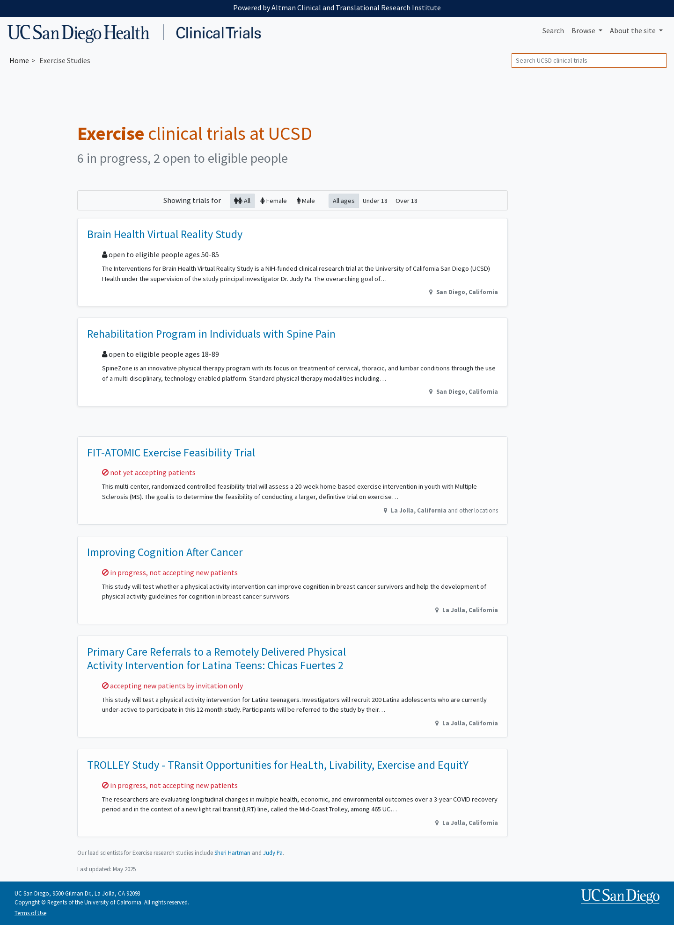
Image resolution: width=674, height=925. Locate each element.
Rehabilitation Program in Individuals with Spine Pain (211, 333)
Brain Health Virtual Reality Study (164, 234)
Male (306, 200)
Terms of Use (30, 913)
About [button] (633, 30)
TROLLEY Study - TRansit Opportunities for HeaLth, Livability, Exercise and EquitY (278, 765)
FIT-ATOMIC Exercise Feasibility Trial (171, 452)
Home (19, 60)
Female (273, 200)
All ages (344, 200)
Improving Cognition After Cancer (164, 552)
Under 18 (375, 200)
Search (553, 30)
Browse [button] (584, 30)
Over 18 (407, 200)
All (242, 200)
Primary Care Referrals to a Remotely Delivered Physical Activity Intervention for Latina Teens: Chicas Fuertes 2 (216, 658)
